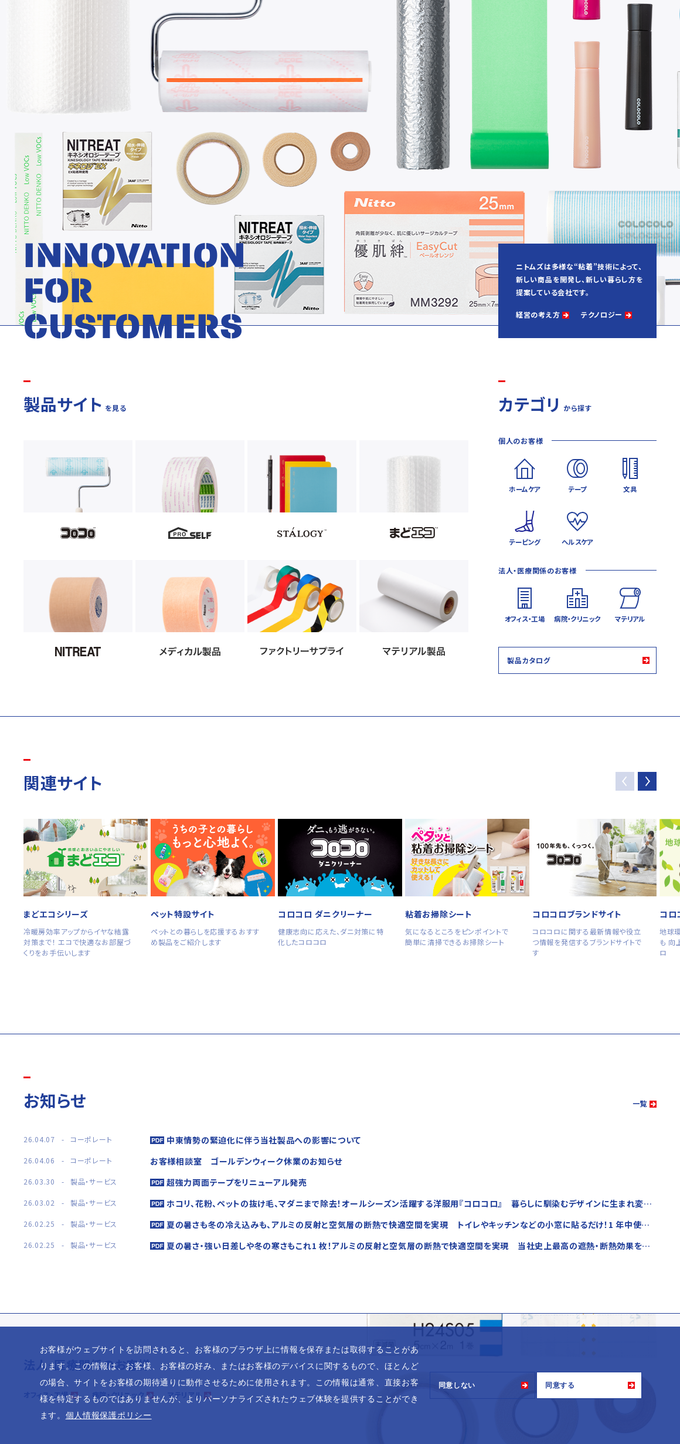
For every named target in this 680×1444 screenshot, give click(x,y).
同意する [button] (560, 1385)
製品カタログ (528, 660)
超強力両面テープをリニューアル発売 (236, 1182)
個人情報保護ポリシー (109, 1415)
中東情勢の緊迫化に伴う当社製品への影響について (263, 1140)
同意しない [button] (457, 1385)
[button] (647, 781)
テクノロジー (602, 314)
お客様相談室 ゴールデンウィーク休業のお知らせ (246, 1161)
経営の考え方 (538, 314)
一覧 (640, 1103)
